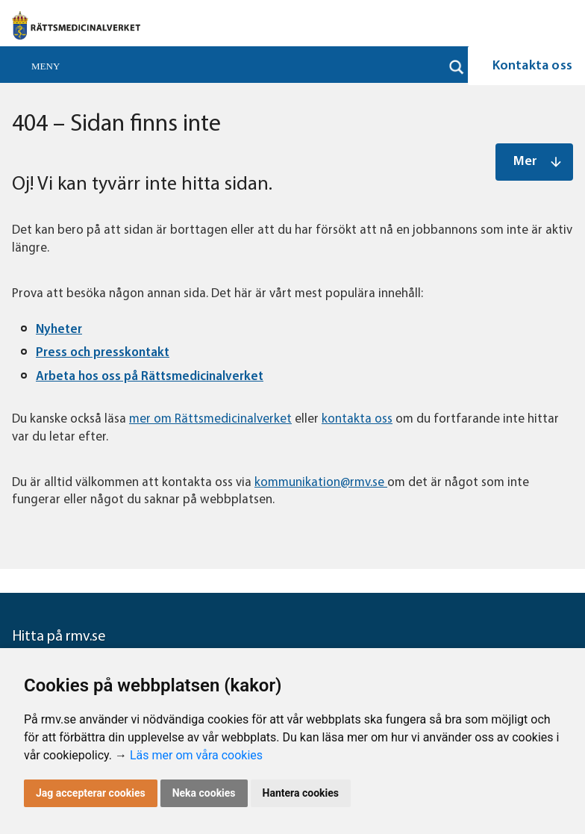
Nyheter (59, 329)
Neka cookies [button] (204, 793)
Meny (45, 66)
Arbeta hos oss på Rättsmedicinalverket (149, 376)
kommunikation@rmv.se (320, 482)
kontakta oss (357, 419)
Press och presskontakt (102, 352)
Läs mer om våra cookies (196, 755)
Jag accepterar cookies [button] (91, 793)
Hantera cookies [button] (301, 793)
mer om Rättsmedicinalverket (210, 419)
